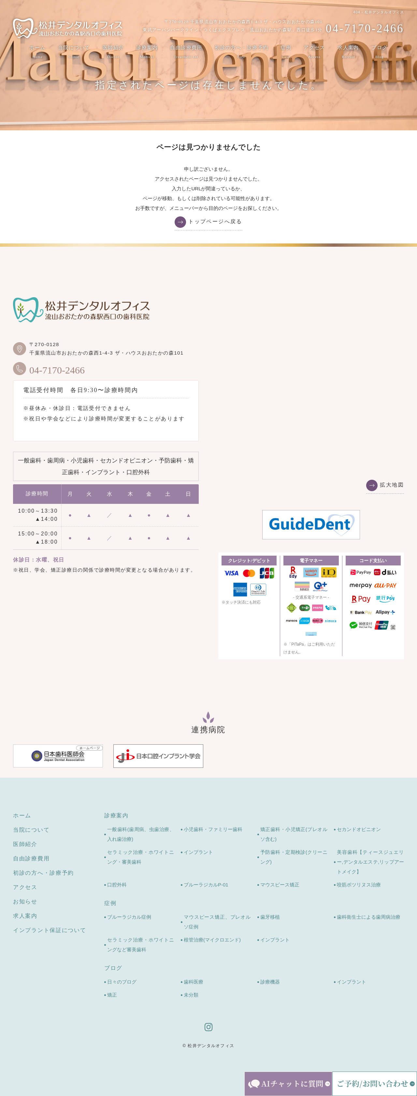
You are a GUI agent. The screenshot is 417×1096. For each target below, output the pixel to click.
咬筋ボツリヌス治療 (359, 884)
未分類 (191, 995)
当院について (74, 52)
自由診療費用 (186, 52)
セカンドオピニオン (359, 829)
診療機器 (270, 982)
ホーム (37, 52)
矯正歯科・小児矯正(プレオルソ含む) (293, 834)
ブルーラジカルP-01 (206, 884)
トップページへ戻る (215, 221)
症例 (286, 52)
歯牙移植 (270, 917)
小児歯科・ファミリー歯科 (213, 829)
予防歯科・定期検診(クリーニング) (293, 857)
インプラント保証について (49, 930)
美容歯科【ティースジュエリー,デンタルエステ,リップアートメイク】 (370, 861)
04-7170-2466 (49, 368)
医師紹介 (113, 52)
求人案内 (348, 52)
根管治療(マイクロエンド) (212, 940)
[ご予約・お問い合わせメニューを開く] (374, 1084)
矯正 (112, 995)
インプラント (198, 852)
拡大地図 (392, 485)
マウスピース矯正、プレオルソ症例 (217, 921)
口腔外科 (117, 884)
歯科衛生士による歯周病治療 (368, 917)
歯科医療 (193, 982)
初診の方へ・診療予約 (241, 52)
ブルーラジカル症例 (129, 917)
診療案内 (147, 52)
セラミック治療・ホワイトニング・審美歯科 (140, 857)
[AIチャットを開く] (288, 1084)
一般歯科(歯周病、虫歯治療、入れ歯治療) (140, 834)
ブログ (379, 52)
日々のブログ (122, 982)
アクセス (314, 52)
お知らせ (25, 902)
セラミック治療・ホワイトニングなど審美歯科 (140, 944)
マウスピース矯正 (279, 884)
